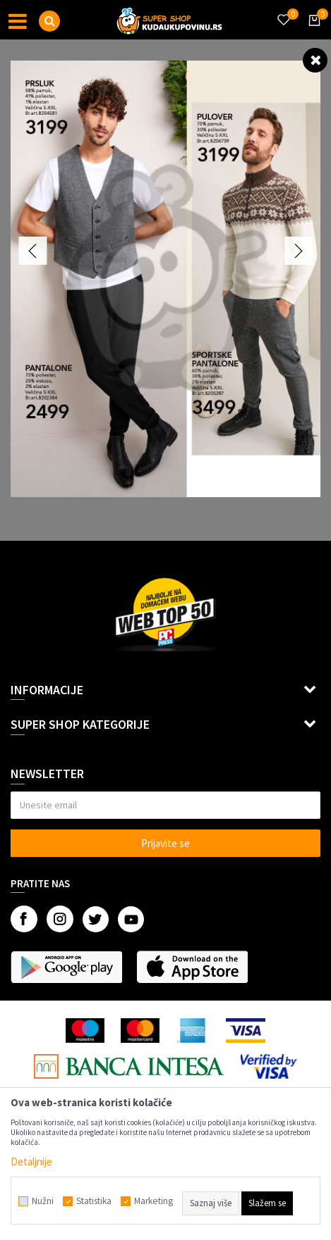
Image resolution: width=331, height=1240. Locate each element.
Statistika (94, 1201)
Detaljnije (31, 1161)
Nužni (43, 1201)
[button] (49, 21)
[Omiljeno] (283, 11)
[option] (165, 279)
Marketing (153, 1201)
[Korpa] (312, 33)
